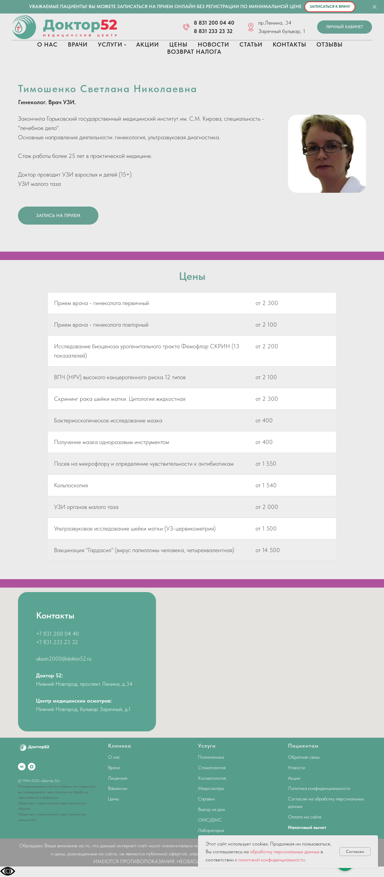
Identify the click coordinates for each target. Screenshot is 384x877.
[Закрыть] (374, 6)
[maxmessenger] (31, 766)
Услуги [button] (110, 44)
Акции (147, 44)
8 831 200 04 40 (214, 23)
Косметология (212, 778)
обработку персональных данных (285, 851)
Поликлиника (211, 757)
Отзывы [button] (329, 44)
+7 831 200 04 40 (57, 634)
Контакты (289, 44)
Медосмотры (211, 788)
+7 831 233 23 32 (57, 642)
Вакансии (117, 788)
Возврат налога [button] (194, 51)
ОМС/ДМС (210, 820)
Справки (206, 799)
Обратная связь (304, 757)
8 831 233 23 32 (213, 31)
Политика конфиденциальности (319, 788)
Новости (213, 44)
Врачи (78, 44)
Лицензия (117, 778)
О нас (47, 44)
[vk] (22, 766)
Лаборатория (211, 830)
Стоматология (212, 767)
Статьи (250, 44)
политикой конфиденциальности (271, 860)
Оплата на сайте (304, 817)
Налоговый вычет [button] (307, 827)
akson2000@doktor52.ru (64, 658)
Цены (178, 44)
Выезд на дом (211, 809)
